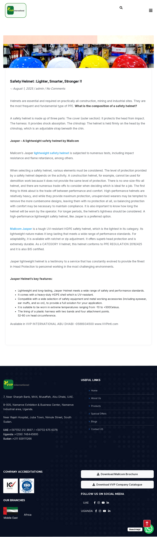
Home (94, 390)
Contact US (97, 429)
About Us (96, 398)
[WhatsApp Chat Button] (149, 529)
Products (96, 406)
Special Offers (98, 413)
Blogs (94, 421)
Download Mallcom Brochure (117, 474)
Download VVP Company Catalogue (117, 484)
